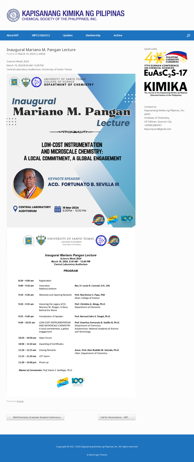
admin (42, 53)
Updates (68, 35)
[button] (188, 35)
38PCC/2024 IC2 (41, 35)
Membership (93, 35)
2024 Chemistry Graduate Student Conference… (35, 417)
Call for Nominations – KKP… (116, 417)
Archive (118, 35)
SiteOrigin (94, 454)
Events (20, 401)
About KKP (13, 35)
